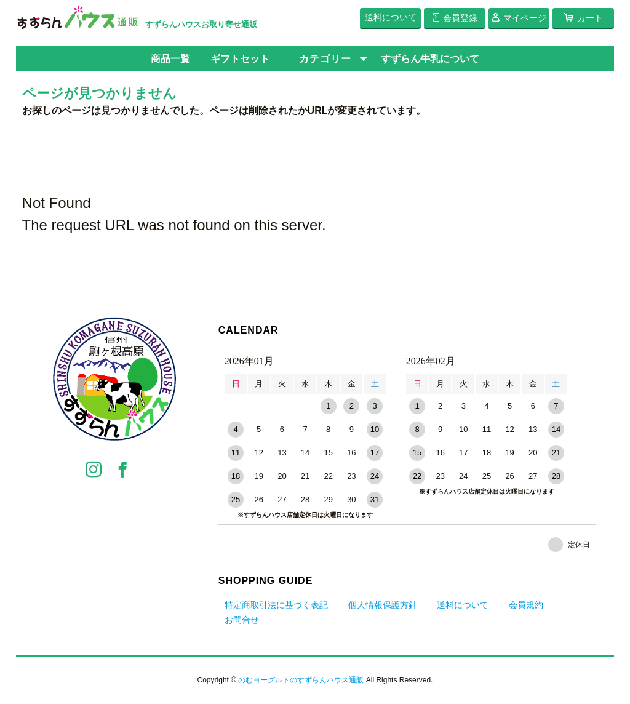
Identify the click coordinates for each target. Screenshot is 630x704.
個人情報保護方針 (382, 605)
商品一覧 (170, 59)
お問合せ (242, 619)
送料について (462, 605)
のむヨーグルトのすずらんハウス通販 (301, 680)
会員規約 (526, 605)
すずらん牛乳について (430, 59)
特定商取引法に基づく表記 (276, 605)
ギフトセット (239, 59)
